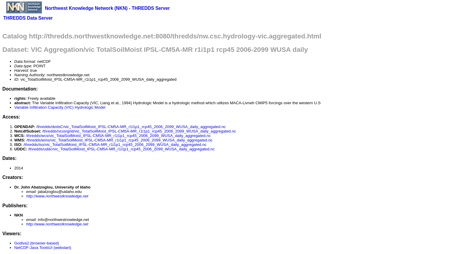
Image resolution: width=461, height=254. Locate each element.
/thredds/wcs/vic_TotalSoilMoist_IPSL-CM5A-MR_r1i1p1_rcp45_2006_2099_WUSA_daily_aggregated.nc (118, 135)
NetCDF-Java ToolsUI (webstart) (42, 247)
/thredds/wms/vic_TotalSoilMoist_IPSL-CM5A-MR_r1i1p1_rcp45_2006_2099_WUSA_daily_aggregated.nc (119, 140)
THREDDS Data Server (28, 18)
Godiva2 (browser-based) (36, 243)
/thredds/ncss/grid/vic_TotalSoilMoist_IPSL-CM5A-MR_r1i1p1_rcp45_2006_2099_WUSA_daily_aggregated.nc (139, 131)
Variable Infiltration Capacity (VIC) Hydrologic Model (59, 107)
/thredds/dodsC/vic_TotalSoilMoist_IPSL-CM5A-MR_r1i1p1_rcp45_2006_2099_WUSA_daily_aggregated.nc (131, 126)
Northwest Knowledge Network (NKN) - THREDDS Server (107, 8)
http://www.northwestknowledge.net (57, 196)
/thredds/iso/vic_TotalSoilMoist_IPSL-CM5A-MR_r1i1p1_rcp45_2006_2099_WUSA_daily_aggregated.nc (115, 144)
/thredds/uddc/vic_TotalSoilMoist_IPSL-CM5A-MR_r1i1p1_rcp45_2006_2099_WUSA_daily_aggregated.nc (121, 149)
